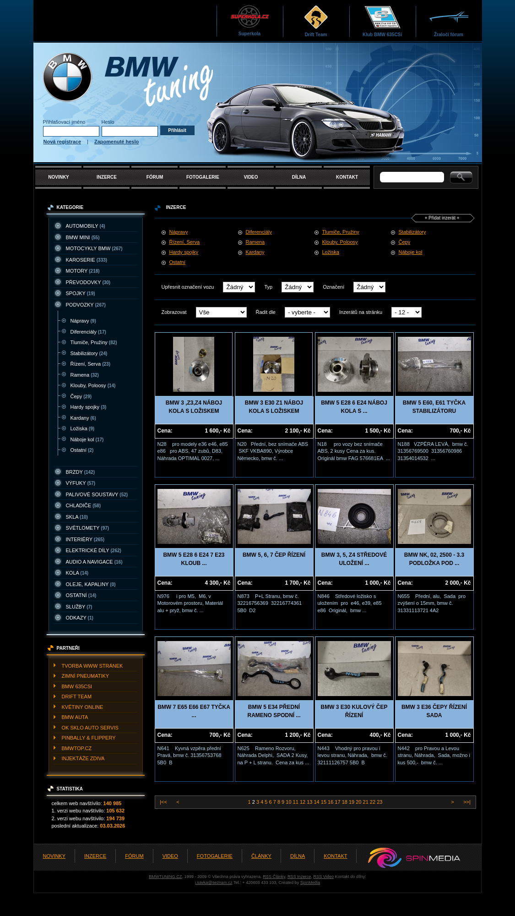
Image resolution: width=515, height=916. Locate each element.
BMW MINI (83, 237)
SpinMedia (310, 882)
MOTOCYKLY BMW (94, 248)
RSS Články (274, 876)
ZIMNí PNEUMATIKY (85, 676)
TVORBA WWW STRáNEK (92, 666)
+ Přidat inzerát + (441, 217)
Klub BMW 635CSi (382, 21)
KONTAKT (347, 177)
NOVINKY (58, 177)
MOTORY (83, 271)
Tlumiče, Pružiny (93, 342)
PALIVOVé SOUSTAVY (97, 494)
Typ (268, 287)
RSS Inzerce (299, 876)
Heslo (108, 122)
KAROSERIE (87, 260)
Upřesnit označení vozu (188, 287)
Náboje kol (87, 439)
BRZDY (80, 472)
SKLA (77, 517)
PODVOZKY (86, 304)
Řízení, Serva (90, 364)
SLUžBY (79, 606)
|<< (164, 802)
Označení (333, 287)
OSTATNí (81, 595)
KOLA (77, 573)
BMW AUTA (75, 717)
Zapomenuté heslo (116, 141)
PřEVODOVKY (88, 282)
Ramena (84, 375)
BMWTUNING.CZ (165, 876)
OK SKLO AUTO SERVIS (90, 727)
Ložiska (82, 428)
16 (331, 802)
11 (296, 802)
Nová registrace (62, 141)
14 (317, 802)
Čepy (81, 396)
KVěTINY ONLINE (82, 707)
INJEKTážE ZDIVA (83, 758)
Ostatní (82, 450)
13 (310, 802)
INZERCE (107, 177)
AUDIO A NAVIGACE (94, 562)
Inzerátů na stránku (360, 312)
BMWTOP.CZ (77, 748)
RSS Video (323, 876)
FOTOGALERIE (202, 177)
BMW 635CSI (77, 686)
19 (352, 802)
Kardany (83, 418)
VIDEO (251, 177)
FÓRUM (154, 177)
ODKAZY (79, 617)
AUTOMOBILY (85, 226)
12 (303, 802)
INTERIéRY (85, 539)
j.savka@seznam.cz (214, 882)
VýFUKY (81, 483)
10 (289, 802)
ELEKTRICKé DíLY (93, 550)
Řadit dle (266, 312)
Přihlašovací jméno (64, 122)
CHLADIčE (83, 505)
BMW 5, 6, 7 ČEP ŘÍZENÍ (274, 555)
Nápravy (83, 321)
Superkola (249, 20)
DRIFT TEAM (77, 696)
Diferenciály (88, 332)
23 (379, 802)
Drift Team (316, 21)
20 (359, 802)
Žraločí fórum (448, 21)
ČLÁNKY (261, 856)
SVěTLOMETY (87, 528)
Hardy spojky (88, 407)
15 (324, 802)
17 (338, 802)
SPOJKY (80, 293)
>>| (466, 802)
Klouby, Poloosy (93, 385)
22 (373, 802)
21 (366, 802)
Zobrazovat (174, 312)
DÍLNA (299, 177)
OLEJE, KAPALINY (91, 584)
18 (345, 802)
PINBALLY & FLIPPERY (89, 737)
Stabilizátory (89, 353)
